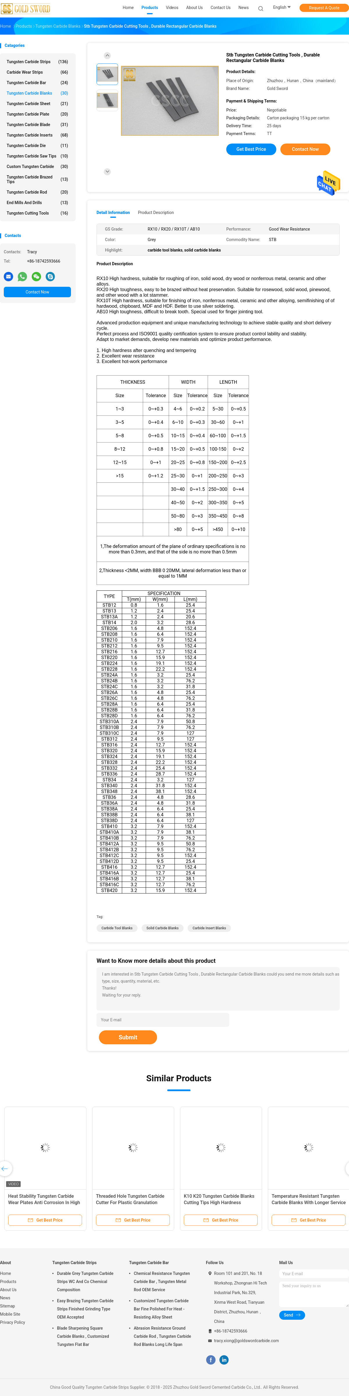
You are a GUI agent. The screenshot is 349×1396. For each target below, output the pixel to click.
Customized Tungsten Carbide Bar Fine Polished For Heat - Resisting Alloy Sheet (161, 1308)
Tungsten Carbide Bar (37, 83)
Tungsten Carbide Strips (37, 62)
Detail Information (113, 212)
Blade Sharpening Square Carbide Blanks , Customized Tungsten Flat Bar (83, 1336)
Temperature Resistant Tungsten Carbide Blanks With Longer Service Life (309, 1202)
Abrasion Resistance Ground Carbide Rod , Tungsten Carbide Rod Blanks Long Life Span (162, 1336)
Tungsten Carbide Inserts (37, 135)
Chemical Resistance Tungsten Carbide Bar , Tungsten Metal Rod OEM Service (162, 1281)
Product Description (156, 212)
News (5, 1298)
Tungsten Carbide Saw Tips (37, 156)
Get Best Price (251, 149)
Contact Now (37, 292)
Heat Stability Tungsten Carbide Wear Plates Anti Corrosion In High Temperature (44, 1202)
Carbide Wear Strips (37, 72)
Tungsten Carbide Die (37, 145)
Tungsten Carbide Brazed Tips (37, 179)
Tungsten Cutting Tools (37, 213)
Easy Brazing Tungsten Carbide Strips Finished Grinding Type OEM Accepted (85, 1308)
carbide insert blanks (209, 928)
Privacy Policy (12, 1322)
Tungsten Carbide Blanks (37, 93)
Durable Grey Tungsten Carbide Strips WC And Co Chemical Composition (85, 1281)
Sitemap (7, 1306)
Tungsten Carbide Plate (37, 114)
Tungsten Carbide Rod (37, 192)
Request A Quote (324, 8)
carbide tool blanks (117, 928)
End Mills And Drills (37, 203)
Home (5, 1273)
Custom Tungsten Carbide (37, 166)
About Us (8, 1289)
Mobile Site (10, 1314)
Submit (128, 1037)
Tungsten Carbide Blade (37, 125)
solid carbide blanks (163, 928)
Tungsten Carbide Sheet (37, 104)
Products (8, 1281)
